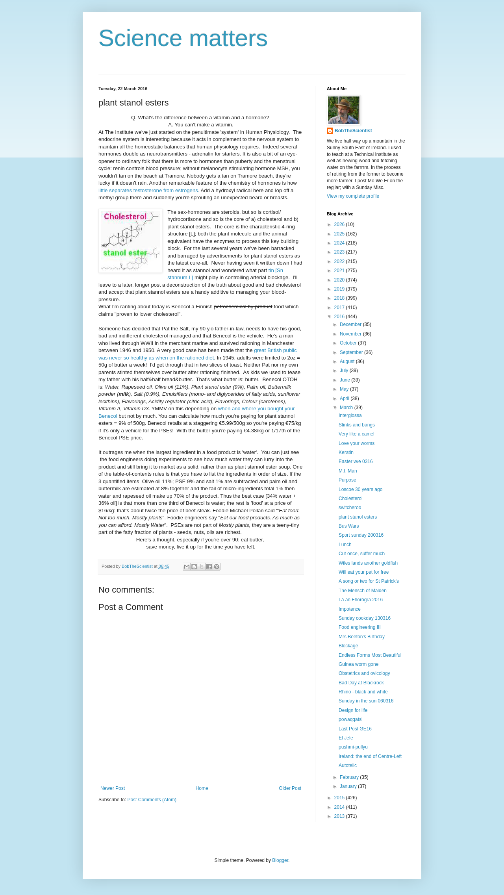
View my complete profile (353, 196)
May (345, 389)
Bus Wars (349, 526)
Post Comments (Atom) (151, 799)
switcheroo (350, 507)
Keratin (346, 452)
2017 (340, 307)
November (351, 334)
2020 (340, 280)
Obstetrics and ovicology (364, 673)
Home (202, 788)
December (351, 324)
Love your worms (356, 443)
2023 (340, 252)
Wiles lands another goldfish (368, 563)
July (345, 370)
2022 (340, 261)
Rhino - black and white (363, 692)
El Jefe (346, 738)
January (349, 786)
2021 (340, 270)
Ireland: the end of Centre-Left (370, 756)
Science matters (183, 38)
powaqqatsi (351, 719)
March (347, 407)
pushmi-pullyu (353, 747)
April (345, 398)
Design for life (353, 710)
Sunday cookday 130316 (365, 618)
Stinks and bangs (357, 425)
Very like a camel (356, 434)
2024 (340, 243)
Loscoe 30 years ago (360, 489)
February (350, 777)
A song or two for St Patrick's (369, 581)
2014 (340, 807)
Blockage (348, 646)
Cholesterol (351, 498)
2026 (340, 224)
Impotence (350, 609)
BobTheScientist (353, 130)
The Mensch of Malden (363, 590)
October (349, 343)
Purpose (347, 480)
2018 (340, 298)
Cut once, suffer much (362, 553)
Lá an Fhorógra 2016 (361, 599)
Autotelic (348, 765)
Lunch (345, 544)
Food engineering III (360, 627)
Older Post (290, 788)
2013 (340, 816)
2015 (340, 797)
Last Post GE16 (355, 729)
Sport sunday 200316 (361, 535)
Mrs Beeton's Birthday (362, 636)
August (348, 361)
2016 (340, 316)
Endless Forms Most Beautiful (370, 655)
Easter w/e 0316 (356, 461)
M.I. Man (348, 471)
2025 (340, 234)
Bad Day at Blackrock (361, 683)
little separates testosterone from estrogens (148, 190)
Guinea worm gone (358, 664)
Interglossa (350, 415)
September (352, 352)
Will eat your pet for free (364, 572)
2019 (340, 289)
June (345, 380)
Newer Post (112, 788)
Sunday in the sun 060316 (366, 701)
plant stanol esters (358, 517)
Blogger (280, 860)
